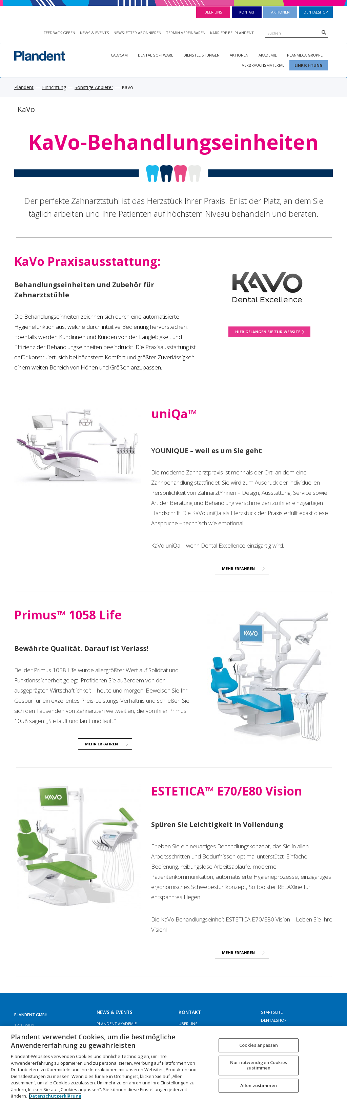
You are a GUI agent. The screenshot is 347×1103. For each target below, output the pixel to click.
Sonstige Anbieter (94, 87)
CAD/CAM (119, 55)
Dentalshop (316, 12)
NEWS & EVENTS (94, 32)
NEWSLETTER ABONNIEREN (137, 32)
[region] (173, 1064)
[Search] (324, 32)
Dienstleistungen (201, 55)
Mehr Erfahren (238, 568)
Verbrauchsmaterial (263, 65)
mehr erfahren (101, 743)
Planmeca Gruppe (305, 55)
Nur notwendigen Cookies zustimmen (258, 1065)
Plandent (24, 87)
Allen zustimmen (258, 1085)
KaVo (26, 109)
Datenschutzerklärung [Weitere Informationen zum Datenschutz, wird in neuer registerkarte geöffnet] (55, 1096)
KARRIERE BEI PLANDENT (232, 32)
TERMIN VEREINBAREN (185, 32)
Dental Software (155, 55)
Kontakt (246, 12)
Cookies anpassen (258, 1045)
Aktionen (280, 12)
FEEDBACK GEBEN (59, 32)
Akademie (268, 55)
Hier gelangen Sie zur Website (267, 331)
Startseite (272, 1012)
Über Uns (213, 12)
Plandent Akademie (117, 1023)
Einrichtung (308, 65)
